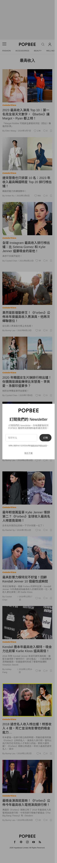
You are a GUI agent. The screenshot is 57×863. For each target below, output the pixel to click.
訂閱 (45, 437)
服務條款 (34, 446)
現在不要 (28, 453)
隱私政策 (43, 446)
